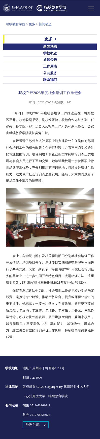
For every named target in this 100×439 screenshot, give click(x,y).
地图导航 (33, 424)
